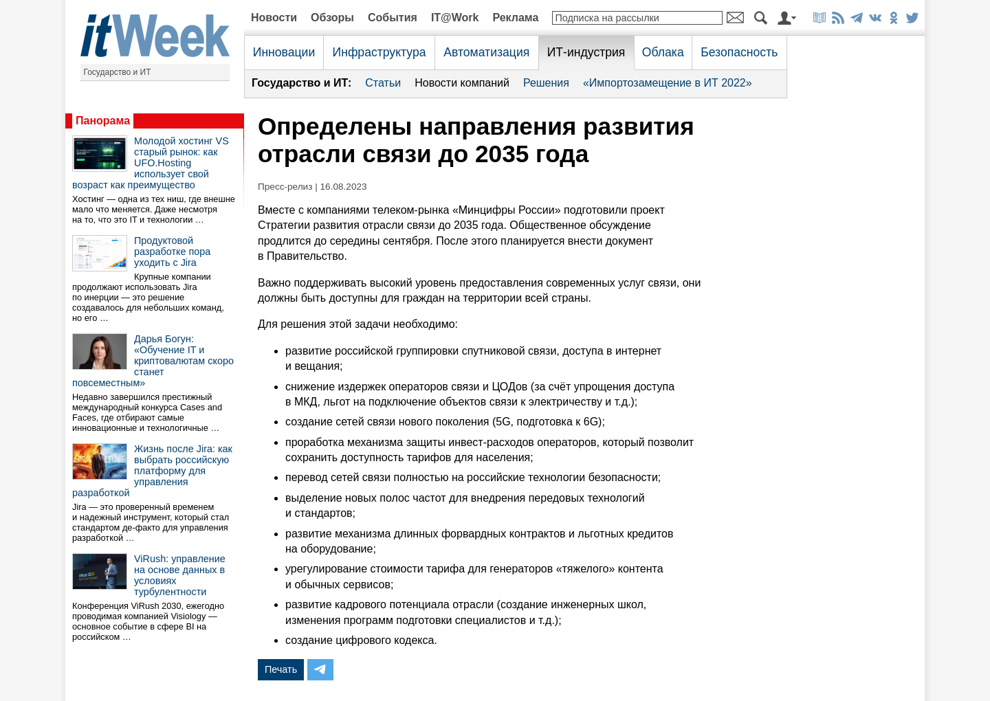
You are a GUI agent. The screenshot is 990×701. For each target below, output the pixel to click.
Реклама (515, 17)
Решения (546, 83)
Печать (281, 669)
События (392, 17)
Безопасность (739, 52)
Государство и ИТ (117, 72)
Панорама (103, 120)
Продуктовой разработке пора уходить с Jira (172, 251)
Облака (663, 52)
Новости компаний (462, 83)
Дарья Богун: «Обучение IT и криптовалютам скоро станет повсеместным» (153, 360)
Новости (274, 17)
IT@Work (455, 17)
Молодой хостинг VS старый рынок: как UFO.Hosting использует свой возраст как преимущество (150, 162)
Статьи (383, 83)
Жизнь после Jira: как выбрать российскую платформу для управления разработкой (152, 470)
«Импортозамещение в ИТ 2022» (667, 83)
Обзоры (332, 17)
